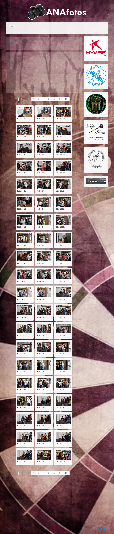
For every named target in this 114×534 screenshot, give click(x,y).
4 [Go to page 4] (48, 99)
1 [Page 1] (33, 99)
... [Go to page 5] (54, 99)
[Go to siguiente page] (60, 99)
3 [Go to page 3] (43, 99)
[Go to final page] (66, 99)
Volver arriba (102, 528)
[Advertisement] (44, 72)
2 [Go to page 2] (38, 99)
